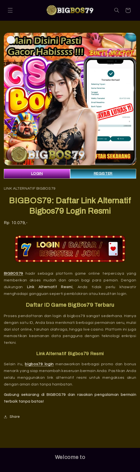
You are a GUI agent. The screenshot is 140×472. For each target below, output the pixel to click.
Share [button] (12, 417)
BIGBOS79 (13, 273)
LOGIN (37, 173)
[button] (10, 10)
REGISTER (103, 173)
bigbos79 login (39, 364)
